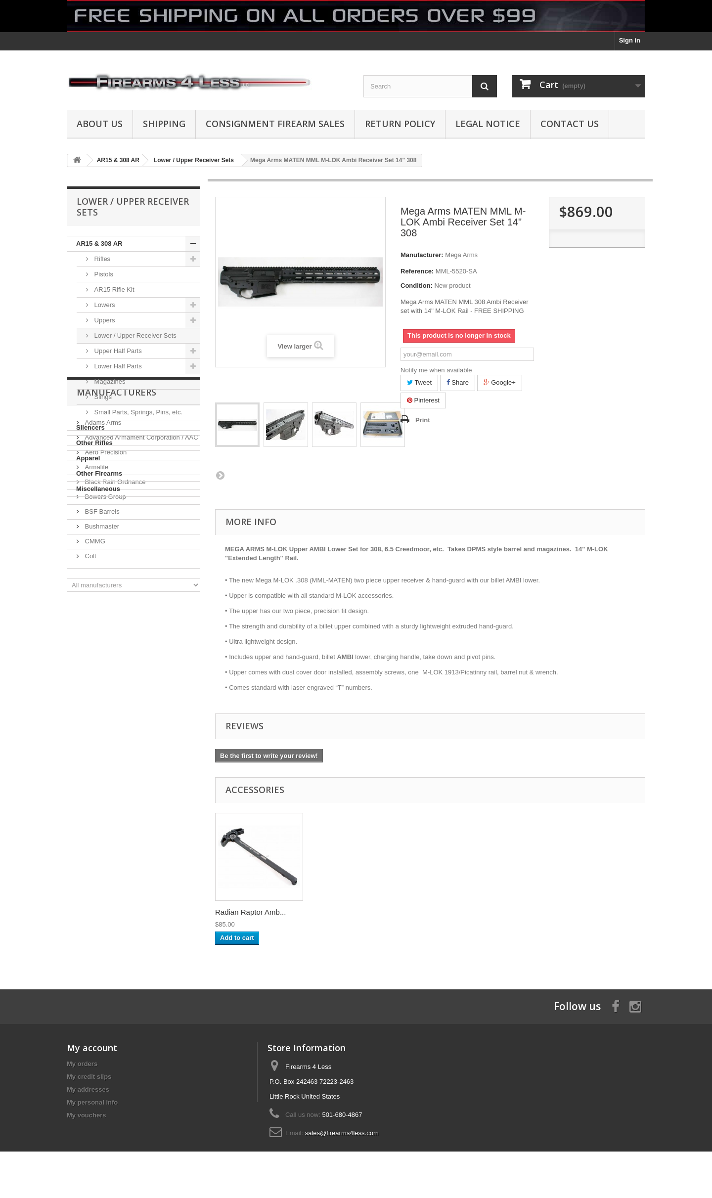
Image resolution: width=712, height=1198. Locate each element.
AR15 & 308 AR (99, 243)
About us (100, 124)
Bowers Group (104, 627)
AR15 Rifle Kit (113, 289)
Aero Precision (105, 582)
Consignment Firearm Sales (275, 124)
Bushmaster (101, 657)
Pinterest (423, 400)
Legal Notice (487, 124)
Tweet (419, 382)
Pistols (102, 274)
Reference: (417, 271)
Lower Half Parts (117, 366)
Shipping (164, 124)
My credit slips (89, 1076)
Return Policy (400, 124)
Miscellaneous (98, 488)
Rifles (101, 259)
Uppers (103, 320)
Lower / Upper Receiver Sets (134, 335)
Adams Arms (102, 553)
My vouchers (86, 1115)
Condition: (416, 285)
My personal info (92, 1102)
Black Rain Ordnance (114, 612)
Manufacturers (116, 526)
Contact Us (569, 124)
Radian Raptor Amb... (250, 912)
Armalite (95, 597)
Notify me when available (436, 370)
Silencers (90, 427)
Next (220, 475)
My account (92, 1048)
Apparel (88, 458)
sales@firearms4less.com (342, 1133)
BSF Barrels (101, 642)
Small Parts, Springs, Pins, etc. (137, 412)
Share (457, 382)
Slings (102, 396)
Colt (89, 686)
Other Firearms (99, 473)
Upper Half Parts (117, 351)
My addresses (88, 1089)
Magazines (108, 381)
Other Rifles (94, 442)
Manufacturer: (422, 255)
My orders (82, 1063)
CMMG (94, 671)
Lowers (103, 305)
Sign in (629, 40)
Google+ (500, 382)
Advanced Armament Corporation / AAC (140, 568)
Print (422, 420)
